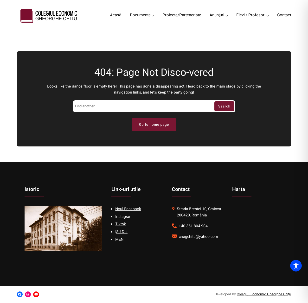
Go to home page (154, 124)
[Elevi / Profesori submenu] (267, 15)
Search (224, 106)
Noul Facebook (128, 209)
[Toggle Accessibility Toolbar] (296, 265)
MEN (119, 239)
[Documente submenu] (153, 15)
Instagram (124, 217)
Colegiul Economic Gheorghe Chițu (264, 294)
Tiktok (120, 224)
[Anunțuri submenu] (226, 15)
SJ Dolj (122, 232)
